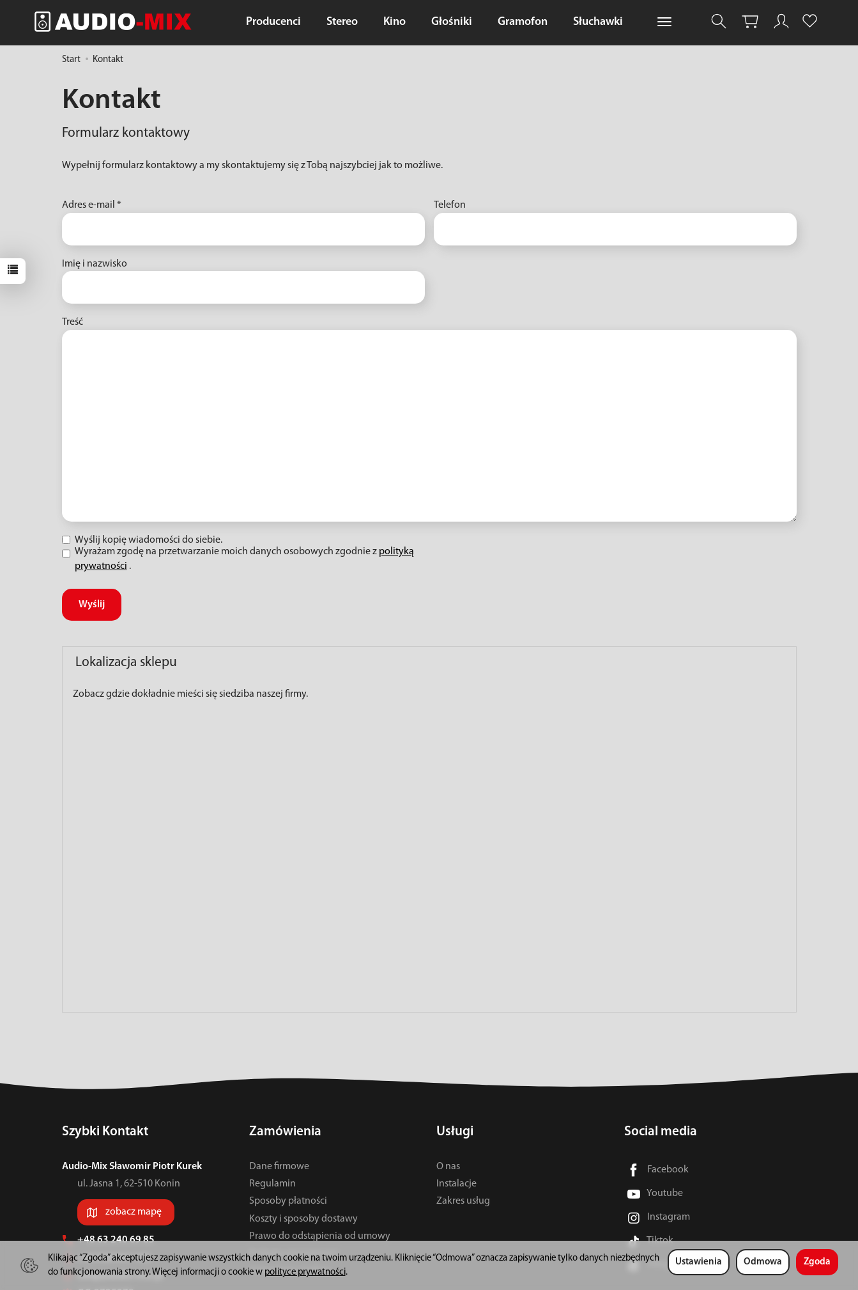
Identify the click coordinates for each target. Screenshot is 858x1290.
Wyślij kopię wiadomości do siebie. (142, 540)
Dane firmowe (279, 1167)
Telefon (450, 205)
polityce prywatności (305, 1272)
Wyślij (92, 605)
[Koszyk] (750, 21)
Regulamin (272, 1184)
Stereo (342, 22)
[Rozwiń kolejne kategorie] (664, 22)
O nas (448, 1167)
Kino (394, 22)
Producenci (273, 22)
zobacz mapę (133, 1212)
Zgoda (817, 1262)
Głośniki (451, 22)
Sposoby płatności (288, 1201)
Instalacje (456, 1184)
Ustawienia (698, 1262)
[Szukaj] (719, 21)
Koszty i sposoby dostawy (303, 1219)
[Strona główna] (116, 21)
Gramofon (523, 22)
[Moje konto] (781, 21)
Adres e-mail (91, 205)
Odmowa (763, 1262)
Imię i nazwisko (94, 264)
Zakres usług (463, 1201)
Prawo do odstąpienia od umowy (319, 1236)
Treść (72, 322)
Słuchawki (598, 22)
